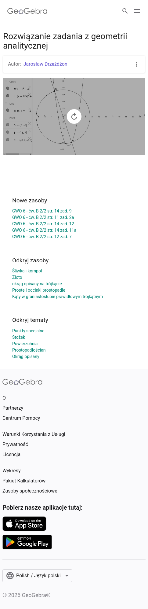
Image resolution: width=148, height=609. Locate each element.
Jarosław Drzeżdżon (45, 64)
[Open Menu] (137, 11)
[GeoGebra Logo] (27, 11)
